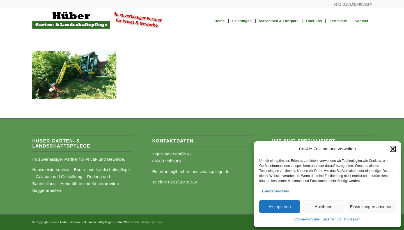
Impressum (352, 219)
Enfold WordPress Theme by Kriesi (138, 222)
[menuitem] (219, 21)
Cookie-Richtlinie (307, 219)
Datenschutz (331, 219)
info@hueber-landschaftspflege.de (197, 171)
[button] (393, 149)
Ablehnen (323, 206)
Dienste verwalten (275, 191)
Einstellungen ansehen (371, 206)
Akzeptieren (279, 206)
